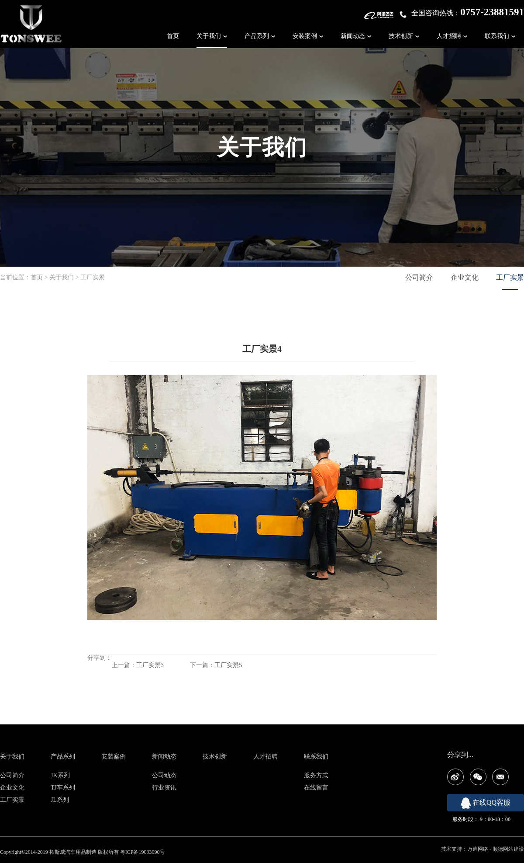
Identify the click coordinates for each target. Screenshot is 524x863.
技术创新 (404, 36)
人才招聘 (452, 36)
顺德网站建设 (508, 849)
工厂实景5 (228, 665)
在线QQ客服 (485, 803)
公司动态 (164, 775)
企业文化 (465, 277)
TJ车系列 (63, 787)
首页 (173, 36)
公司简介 (419, 277)
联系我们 (500, 36)
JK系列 (60, 775)
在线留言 (316, 787)
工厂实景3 (150, 665)
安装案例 (308, 36)
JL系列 (60, 800)
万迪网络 (477, 849)
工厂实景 (92, 277)
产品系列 (260, 36)
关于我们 (211, 36)
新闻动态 (356, 36)
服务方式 (316, 775)
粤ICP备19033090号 (142, 852)
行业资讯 (164, 787)
